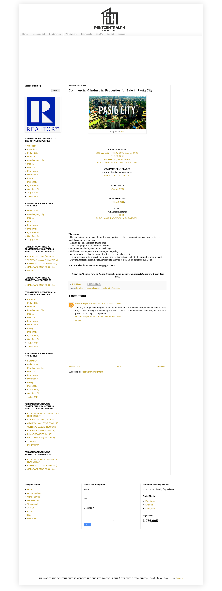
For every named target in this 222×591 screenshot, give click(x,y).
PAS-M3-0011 (117, 201)
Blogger (179, 578)
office (113, 288)
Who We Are (71, 34)
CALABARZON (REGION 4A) (41, 267)
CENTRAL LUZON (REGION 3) (42, 263)
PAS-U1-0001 (117, 188)
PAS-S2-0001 (131, 162)
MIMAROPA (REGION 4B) (39, 434)
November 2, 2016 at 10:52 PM (107, 303)
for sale (104, 288)
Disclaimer (122, 34)
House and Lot (38, 34)
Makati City (32, 153)
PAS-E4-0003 (117, 215)
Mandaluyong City (35, 160)
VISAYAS (31, 270)
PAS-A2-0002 (102, 153)
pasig (119, 288)
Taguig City (32, 192)
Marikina (31, 167)
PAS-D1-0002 (102, 218)
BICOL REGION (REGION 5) (41, 437)
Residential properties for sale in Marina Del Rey (98, 316)
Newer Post (74, 366)
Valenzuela (32, 196)
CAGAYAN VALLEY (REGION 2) (42, 260)
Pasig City (32, 182)
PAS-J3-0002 (124, 159)
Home (25, 34)
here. (122, 131)
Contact (110, 34)
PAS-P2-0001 (103, 162)
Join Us (99, 34)
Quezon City (33, 185)
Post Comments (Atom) (93, 372)
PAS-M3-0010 (117, 218)
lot (109, 288)
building (79, 288)
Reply (78, 320)
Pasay (30, 178)
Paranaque (32, 174)
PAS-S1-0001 (117, 162)
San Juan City (33, 189)
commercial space (91, 288)
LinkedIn (149, 504)
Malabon (31, 156)
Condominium (55, 34)
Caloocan (31, 146)
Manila (30, 164)
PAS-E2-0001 (117, 156)
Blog (29, 515)
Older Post (160, 366)
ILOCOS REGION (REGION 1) (41, 256)
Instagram (150, 508)
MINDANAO (33, 445)
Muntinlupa (32, 171)
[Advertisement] (110, 60)
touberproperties (83, 303)
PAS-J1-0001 (110, 159)
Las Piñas (32, 149)
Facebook (150, 501)
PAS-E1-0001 (131, 153)
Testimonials (86, 34)
